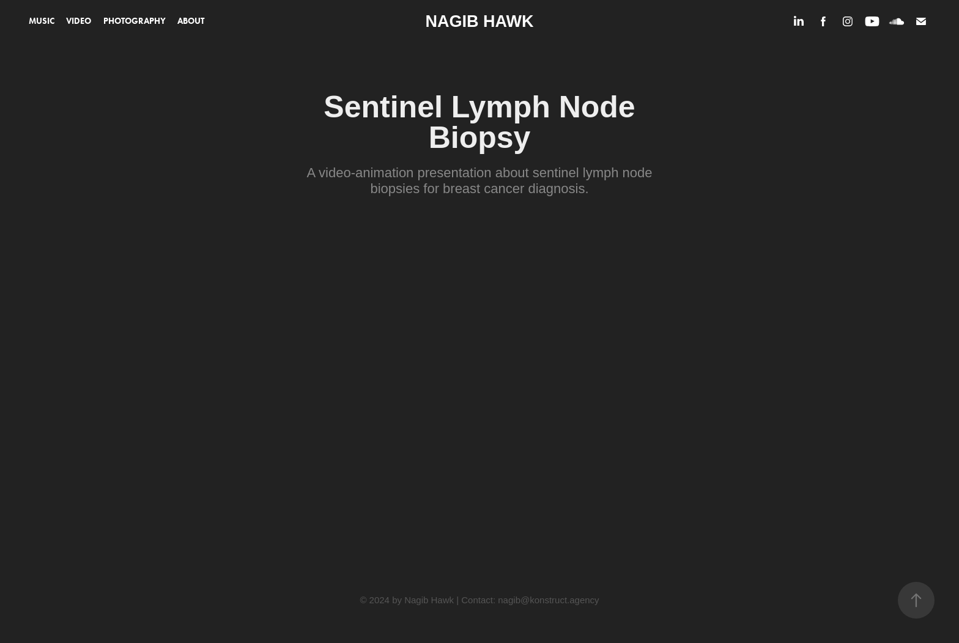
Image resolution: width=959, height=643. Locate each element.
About (190, 21)
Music (41, 21)
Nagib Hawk (480, 21)
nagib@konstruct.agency (548, 600)
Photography (134, 21)
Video (78, 21)
